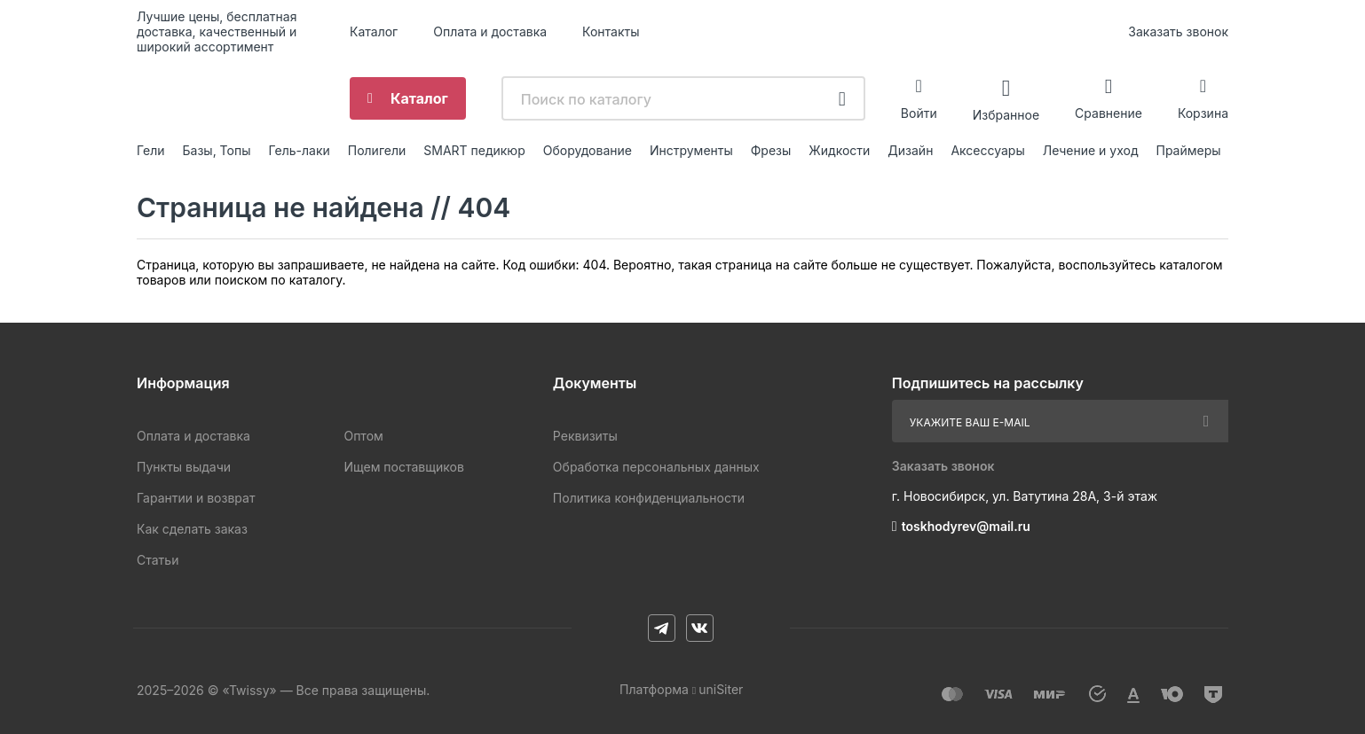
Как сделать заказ (192, 528)
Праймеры (1188, 150)
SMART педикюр (474, 150)
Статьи (157, 559)
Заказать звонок (1178, 31)
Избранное (1006, 114)
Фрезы (771, 150)
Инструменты (691, 150)
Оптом (363, 435)
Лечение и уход (1091, 150)
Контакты (610, 31)
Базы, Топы (217, 150)
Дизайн (910, 150)
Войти (919, 113)
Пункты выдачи (184, 466)
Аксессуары (987, 150)
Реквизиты (585, 435)
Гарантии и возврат (196, 497)
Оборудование (587, 150)
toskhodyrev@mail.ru (966, 526)
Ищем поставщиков (403, 466)
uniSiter (720, 689)
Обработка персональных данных (656, 466)
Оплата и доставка (490, 31)
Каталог (374, 31)
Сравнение (1108, 113)
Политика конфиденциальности (649, 497)
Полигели (377, 150)
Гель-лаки (298, 150)
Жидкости (839, 150)
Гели (151, 150)
